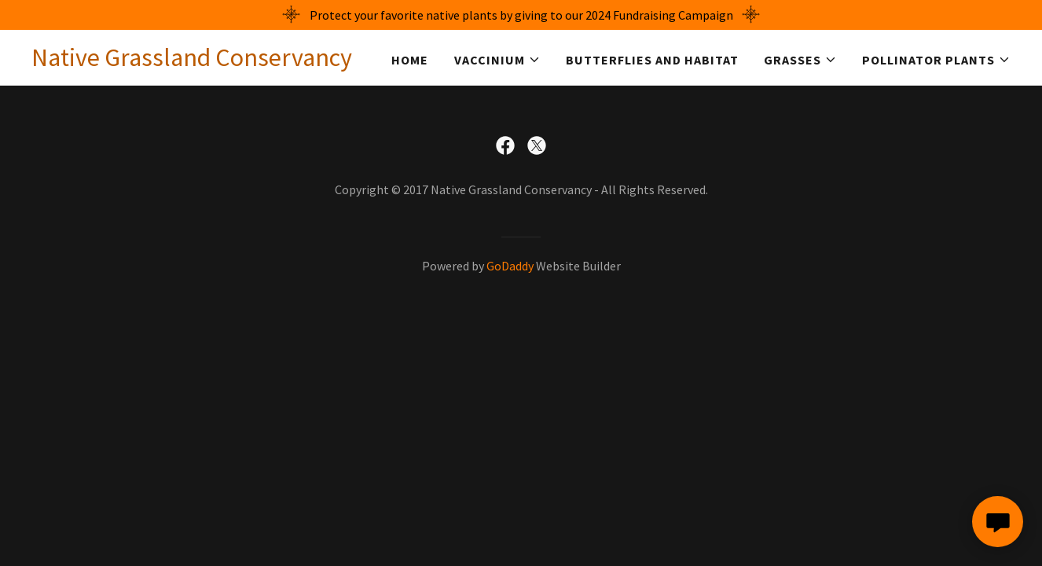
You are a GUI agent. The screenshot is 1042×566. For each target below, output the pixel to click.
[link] (191, 61)
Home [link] (409, 60)
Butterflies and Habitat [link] (652, 60)
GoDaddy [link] (510, 266)
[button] (497, 59)
